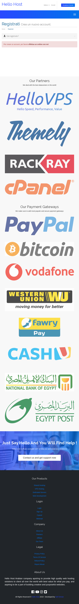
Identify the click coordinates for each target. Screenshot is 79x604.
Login (39, 508)
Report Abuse (40, 564)
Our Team (39, 541)
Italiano (47, 5)
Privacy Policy (39, 554)
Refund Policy (39, 561)
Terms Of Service (39, 557)
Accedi (53, 5)
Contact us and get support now (39, 457)
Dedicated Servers (39, 492)
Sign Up (39, 512)
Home (3, 29)
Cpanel (39, 515)
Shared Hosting (39, 485)
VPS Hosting (39, 489)
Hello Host (12, 4)
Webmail (39, 519)
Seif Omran (59, 597)
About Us (39, 531)
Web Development (39, 496)
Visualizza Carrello (68, 5)
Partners (39, 534)
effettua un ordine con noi (38, 44)
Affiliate (39, 538)
